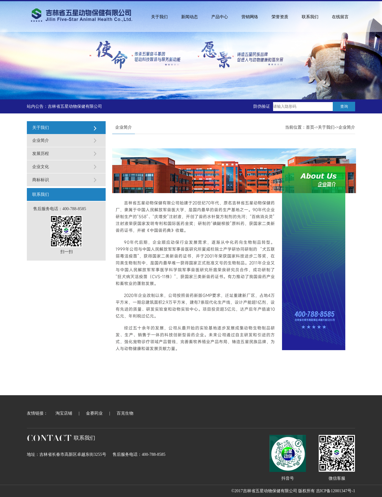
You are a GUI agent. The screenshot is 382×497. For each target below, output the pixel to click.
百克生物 (125, 413)
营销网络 (249, 17)
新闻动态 (189, 17)
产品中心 (219, 17)
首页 (310, 127)
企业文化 (40, 166)
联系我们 (310, 17)
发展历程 (40, 153)
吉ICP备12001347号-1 (335, 491)
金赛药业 (94, 413)
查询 (344, 106)
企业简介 (40, 140)
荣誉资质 (280, 17)
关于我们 (159, 17)
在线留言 (340, 17)
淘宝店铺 (64, 413)
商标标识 (40, 180)
